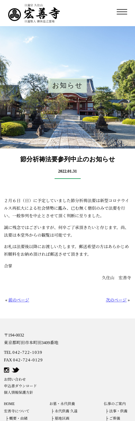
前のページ (18, 300)
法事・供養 (118, 411)
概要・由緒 (18, 418)
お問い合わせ (15, 380)
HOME (9, 404)
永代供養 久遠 (66, 411)
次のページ (116, 300)
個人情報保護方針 (18, 393)
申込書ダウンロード (20, 386)
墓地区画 (62, 418)
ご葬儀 (114, 418)
